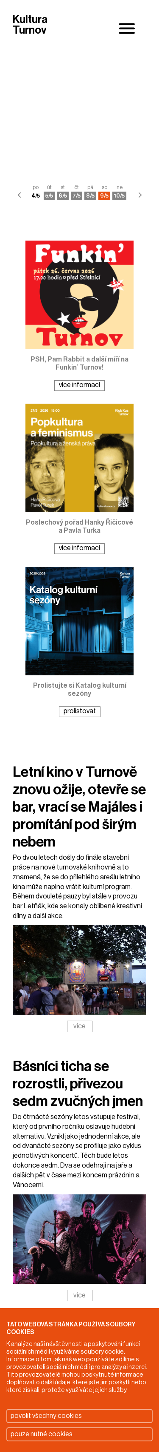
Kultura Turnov (30, 25)
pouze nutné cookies (42, 1434)
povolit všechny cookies (46, 1415)
